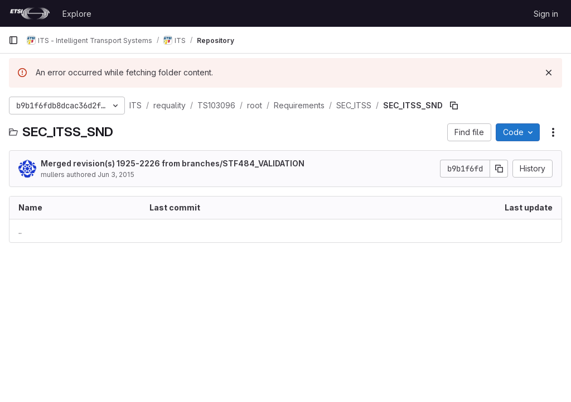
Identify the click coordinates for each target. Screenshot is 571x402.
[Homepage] (30, 13)
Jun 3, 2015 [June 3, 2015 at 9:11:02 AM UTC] (116, 174)
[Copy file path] (454, 105)
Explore (76, 13)
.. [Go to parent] (20, 231)
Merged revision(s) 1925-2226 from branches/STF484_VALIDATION (172, 163)
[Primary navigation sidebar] (13, 40)
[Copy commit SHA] (499, 169)
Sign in (546, 13)
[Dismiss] (548, 72)
